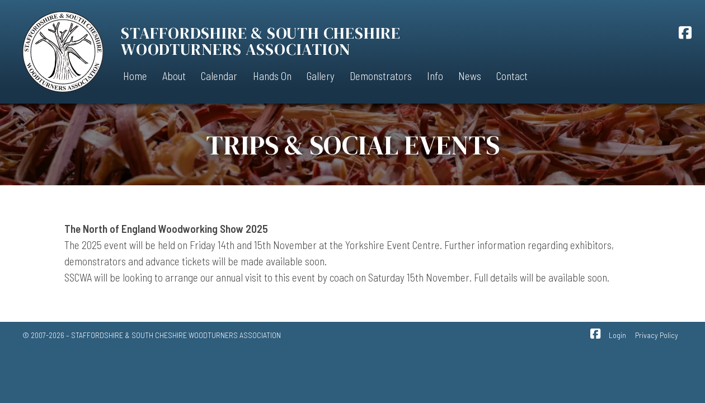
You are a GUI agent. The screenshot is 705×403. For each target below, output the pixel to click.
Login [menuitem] (617, 335)
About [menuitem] (174, 75)
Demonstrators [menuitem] (381, 75)
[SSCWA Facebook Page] (685, 34)
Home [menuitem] (135, 75)
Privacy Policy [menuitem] (656, 335)
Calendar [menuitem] (219, 75)
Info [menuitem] (435, 75)
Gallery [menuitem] (321, 75)
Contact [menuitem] (512, 75)
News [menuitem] (469, 75)
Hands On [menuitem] (272, 75)
